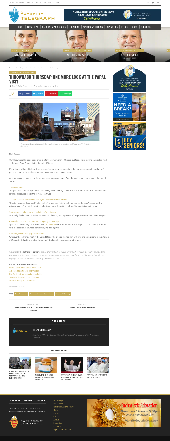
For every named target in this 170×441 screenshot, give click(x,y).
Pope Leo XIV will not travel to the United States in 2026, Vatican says (72, 377)
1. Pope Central (16, 187)
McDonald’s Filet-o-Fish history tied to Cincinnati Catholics (45, 377)
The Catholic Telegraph (21, 86)
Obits (56, 410)
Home (11, 68)
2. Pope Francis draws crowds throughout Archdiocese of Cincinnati (38, 199)
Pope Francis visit (21, 294)
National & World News (64, 406)
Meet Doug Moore (129, 55)
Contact (57, 416)
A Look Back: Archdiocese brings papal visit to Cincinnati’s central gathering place (19, 374)
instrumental (50, 224)
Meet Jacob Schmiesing (26, 55)
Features (15, 50)
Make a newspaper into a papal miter (25, 267)
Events (56, 413)
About (56, 419)
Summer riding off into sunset (22, 280)
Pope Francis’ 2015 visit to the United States (97, 376)
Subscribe (58, 423)
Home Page (20, 68)
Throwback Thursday (63, 294)
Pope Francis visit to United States (41, 294)
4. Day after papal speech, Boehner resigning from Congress (35, 221)
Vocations (36, 50)
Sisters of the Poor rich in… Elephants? (25, 277)
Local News (25, 50)
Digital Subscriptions (62, 429)
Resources (58, 426)
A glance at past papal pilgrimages (24, 271)
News (33, 72)
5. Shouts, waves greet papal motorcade (26, 233)
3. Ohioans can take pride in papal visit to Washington (32, 212)
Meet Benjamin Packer (77, 55)
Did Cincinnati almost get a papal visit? (25, 274)
